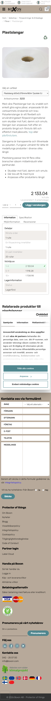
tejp (31, 131)
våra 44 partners (18, 336)
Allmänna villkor (10, 582)
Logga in (6, 573)
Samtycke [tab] (8, 322)
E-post (7, 431)
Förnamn (8, 411)
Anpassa (26, 376)
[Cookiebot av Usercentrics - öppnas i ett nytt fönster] (36, 315)
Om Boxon (7, 513)
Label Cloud (8, 554)
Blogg (5, 521)
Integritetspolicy (10, 530)
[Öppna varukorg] (46, 9)
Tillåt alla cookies (25, 368)
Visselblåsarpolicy (11, 526)
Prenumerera (38, 633)
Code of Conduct (10, 543)
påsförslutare (9, 135)
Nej (45, 490)
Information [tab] (22, 322)
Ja (37, 490)
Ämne (6, 404)
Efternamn (9, 418)
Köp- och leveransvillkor (14, 577)
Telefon (8, 438)
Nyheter (6, 517)
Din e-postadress (9, 629)
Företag (8, 424)
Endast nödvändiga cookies (25, 384)
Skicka (8, 496)
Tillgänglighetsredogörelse (15, 539)
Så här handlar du (11, 569)
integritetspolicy (13, 482)
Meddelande (10, 445)
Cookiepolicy (8, 534)
